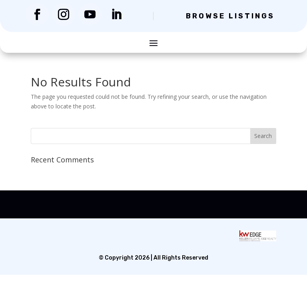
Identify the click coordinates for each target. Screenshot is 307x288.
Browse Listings (230, 16)
